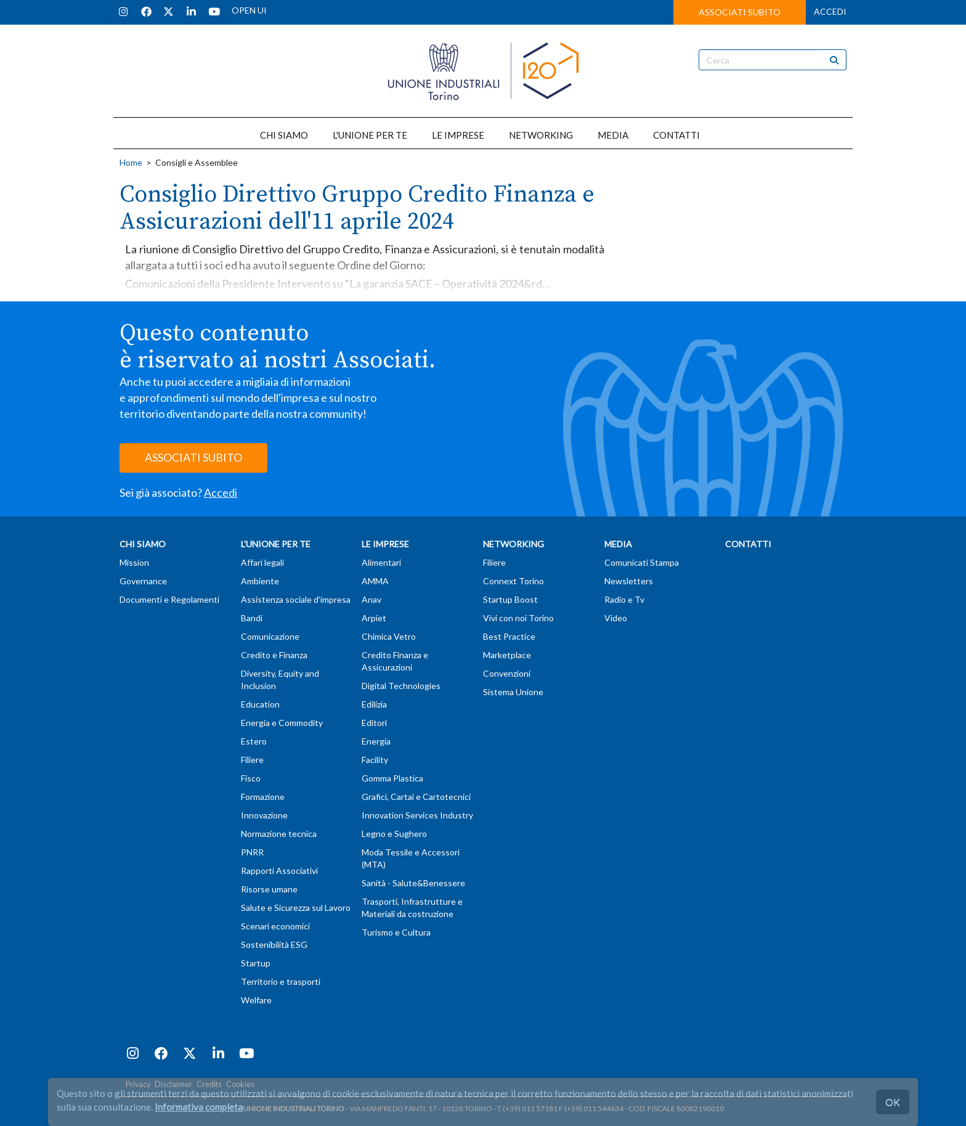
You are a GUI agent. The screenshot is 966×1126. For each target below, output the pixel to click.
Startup (255, 963)
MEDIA (613, 135)
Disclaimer (173, 1084)
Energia (376, 741)
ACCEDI (830, 11)
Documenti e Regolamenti (169, 599)
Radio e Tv (624, 599)
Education (260, 704)
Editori (374, 722)
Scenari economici (275, 926)
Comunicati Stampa (641, 562)
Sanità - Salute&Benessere (413, 883)
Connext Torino (513, 581)
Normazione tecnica (279, 833)
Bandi (251, 618)
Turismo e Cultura (396, 932)
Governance (143, 581)
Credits (209, 1084)
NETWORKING (541, 135)
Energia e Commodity (282, 722)
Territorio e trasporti (280, 981)
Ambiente (260, 581)
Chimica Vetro (389, 636)
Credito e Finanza (274, 655)
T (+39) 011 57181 (527, 1108)
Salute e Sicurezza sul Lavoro (296, 907)
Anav (371, 599)
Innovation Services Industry (417, 815)
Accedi (220, 492)
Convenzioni (506, 673)
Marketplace (507, 655)
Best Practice (509, 636)
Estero (254, 741)
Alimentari (381, 562)
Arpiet (374, 618)
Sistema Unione (513, 692)
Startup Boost (510, 599)
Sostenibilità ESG (274, 944)
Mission (134, 562)
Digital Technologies (401, 685)
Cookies (240, 1084)
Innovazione (264, 815)
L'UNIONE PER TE (370, 135)
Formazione (263, 796)
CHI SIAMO (284, 135)
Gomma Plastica (392, 778)
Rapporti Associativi (279, 870)
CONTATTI (676, 135)
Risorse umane (269, 889)
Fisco (251, 778)
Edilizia (374, 704)
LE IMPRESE (458, 135)
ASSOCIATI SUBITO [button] (740, 12)
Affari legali (262, 562)
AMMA (375, 581)
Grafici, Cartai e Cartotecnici (416, 796)
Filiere (252, 759)
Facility (375, 759)
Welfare (256, 1000)
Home (131, 162)
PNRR (252, 852)
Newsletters (628, 581)
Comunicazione (270, 636)
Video (615, 618)
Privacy (138, 1084)
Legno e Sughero (394, 833)
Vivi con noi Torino (518, 618)
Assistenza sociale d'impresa (296, 599)
